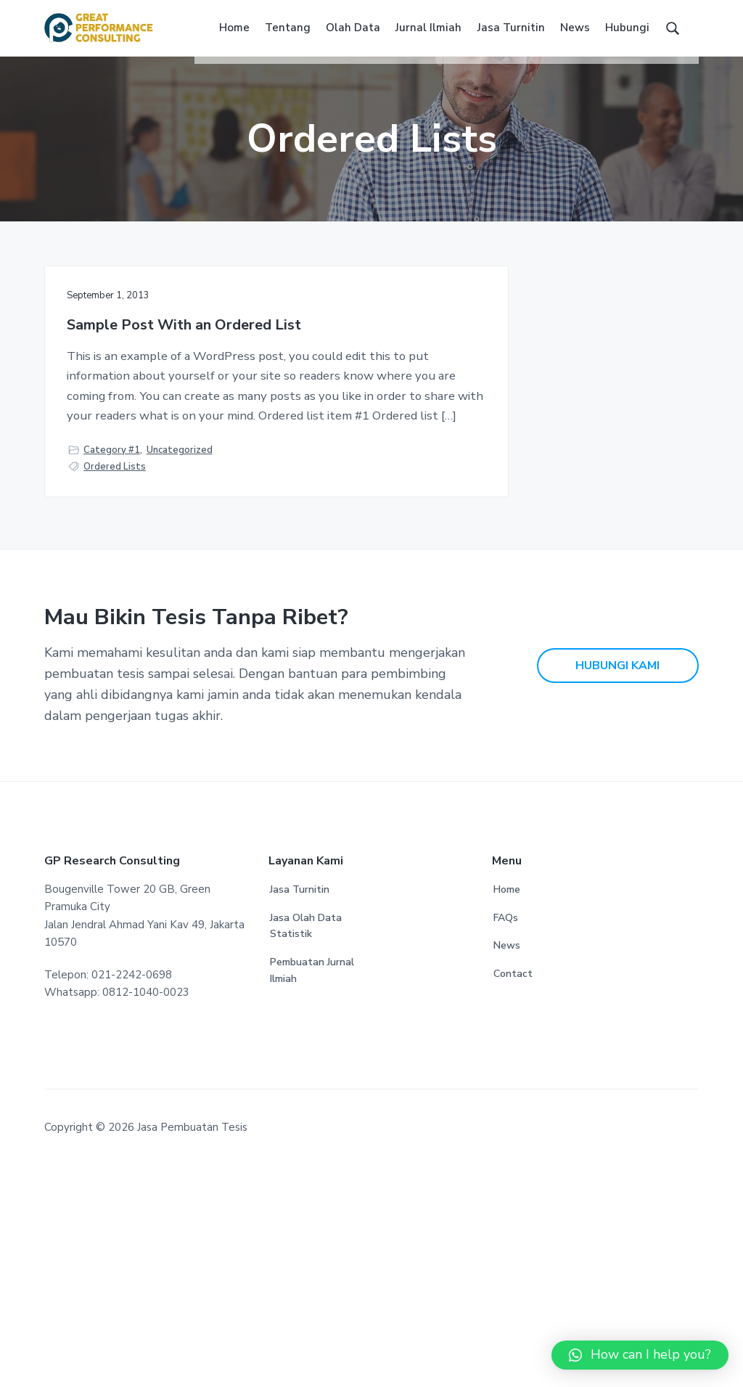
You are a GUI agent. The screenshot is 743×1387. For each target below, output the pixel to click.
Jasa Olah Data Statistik (306, 1147)
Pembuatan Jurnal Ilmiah (312, 1192)
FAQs (505, 1139)
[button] (639, 1355)
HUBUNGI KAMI (617, 887)
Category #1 (111, 660)
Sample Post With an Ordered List (139, 351)
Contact (513, 1195)
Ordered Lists (114, 677)
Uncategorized (180, 660)
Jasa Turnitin (299, 1111)
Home (506, 1111)
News (506, 1167)
